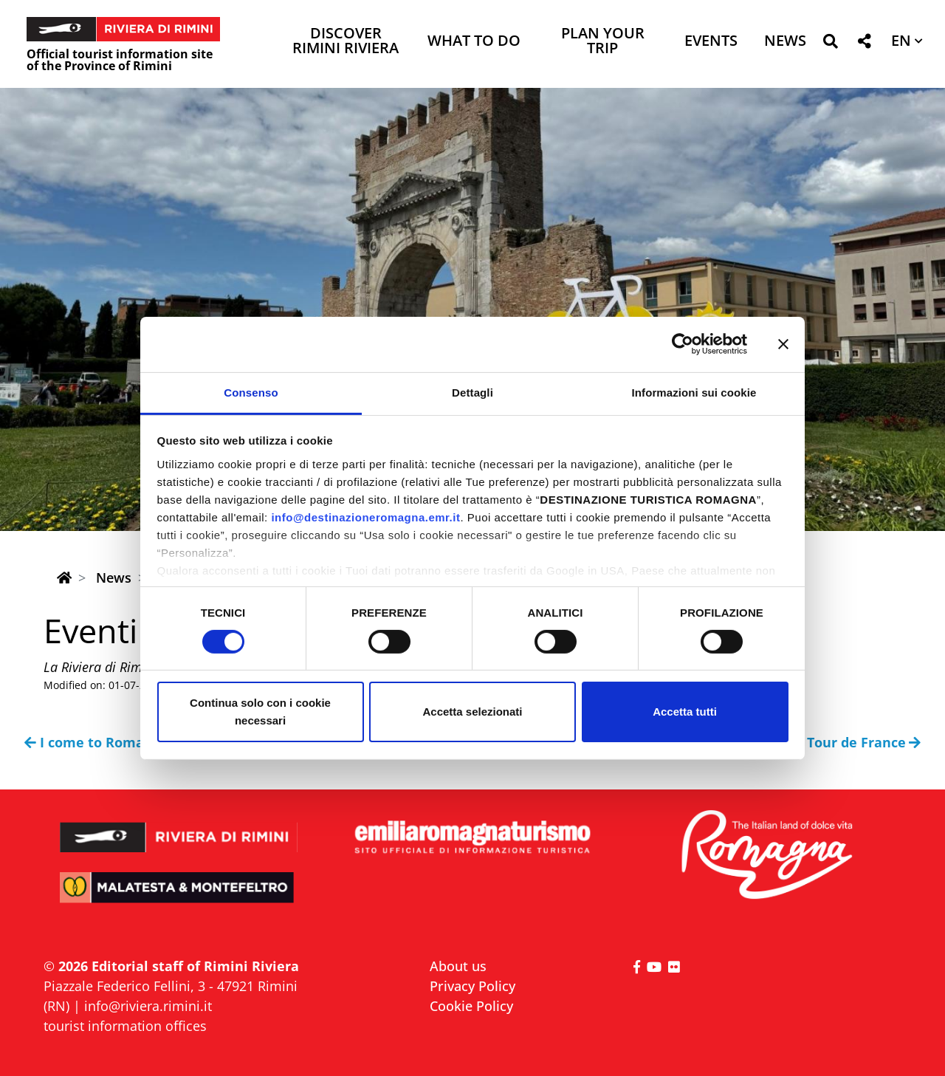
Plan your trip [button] (603, 42)
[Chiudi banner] (783, 344)
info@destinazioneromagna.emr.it (365, 516)
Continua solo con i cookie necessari (260, 711)
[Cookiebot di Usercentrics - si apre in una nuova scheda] (682, 344)
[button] (830, 44)
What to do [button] (473, 41)
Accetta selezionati (472, 711)
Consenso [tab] (251, 391)
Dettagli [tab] (472, 391)
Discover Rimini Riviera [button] (345, 42)
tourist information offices (125, 1026)
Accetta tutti (685, 711)
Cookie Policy (471, 1006)
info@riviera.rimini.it (148, 1006)
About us (458, 966)
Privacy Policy (472, 986)
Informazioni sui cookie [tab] (694, 391)
